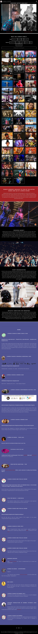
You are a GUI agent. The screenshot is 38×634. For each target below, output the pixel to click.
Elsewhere (19, 44)
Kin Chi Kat (34, 455)
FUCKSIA (25, 455)
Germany (22, 42)
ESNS (8, 531)
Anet (27, 530)
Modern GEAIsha (13, 561)
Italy (17, 42)
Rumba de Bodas (23, 574)
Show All (14, 39)
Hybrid (26, 39)
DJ (22, 39)
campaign (19, 609)
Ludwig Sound (6, 1)
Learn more (21, 633)
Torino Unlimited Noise (10, 470)
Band (19, 39)
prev (5, 18)
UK (31, 42)
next (33, 18)
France (27, 42)
